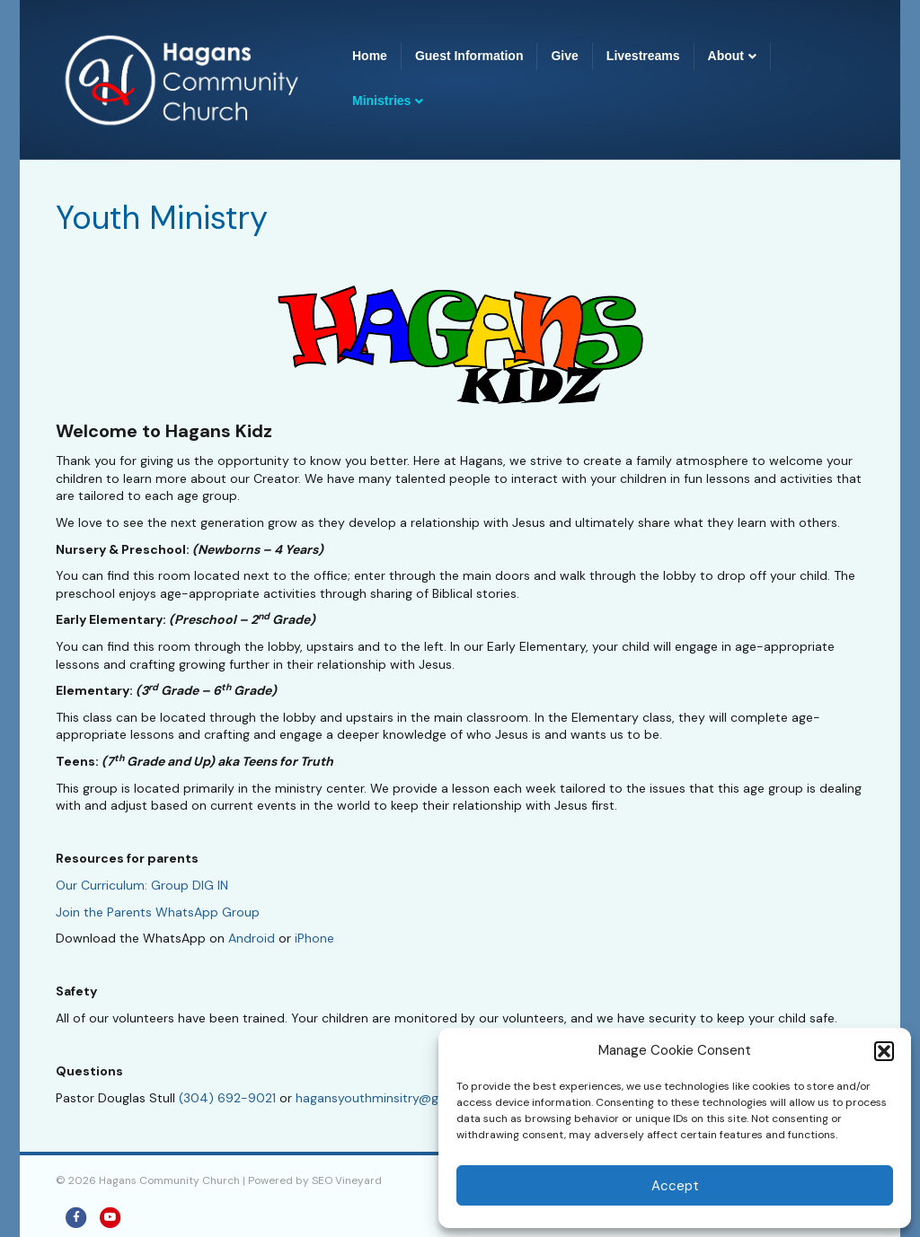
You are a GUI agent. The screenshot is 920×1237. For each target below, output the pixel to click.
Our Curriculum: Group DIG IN (142, 885)
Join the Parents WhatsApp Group (158, 912)
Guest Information (469, 55)
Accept (675, 1186)
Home (369, 55)
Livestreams (643, 55)
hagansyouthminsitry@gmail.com (394, 1098)
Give (564, 55)
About (726, 55)
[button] (884, 1051)
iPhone (314, 938)
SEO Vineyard (347, 1180)
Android (251, 938)
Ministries (381, 100)
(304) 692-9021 (227, 1098)
